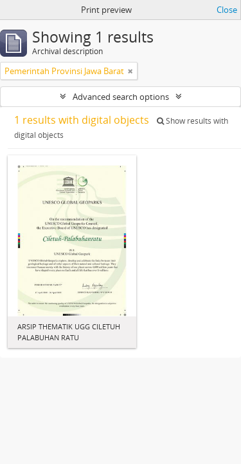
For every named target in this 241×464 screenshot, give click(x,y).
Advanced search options (121, 96)
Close (227, 9)
